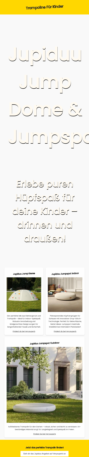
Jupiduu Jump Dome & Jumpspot (47, 96)
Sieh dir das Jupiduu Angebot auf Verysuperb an (44, 454)
